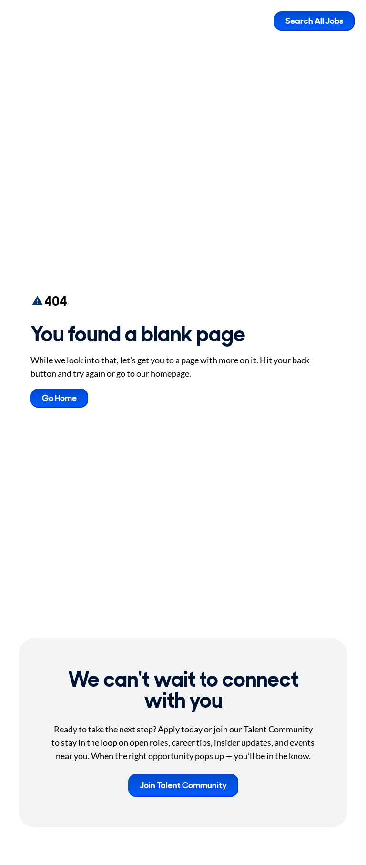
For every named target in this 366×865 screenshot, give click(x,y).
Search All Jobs (314, 21)
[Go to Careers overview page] (45, 21)
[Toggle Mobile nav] (259, 21)
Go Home (59, 398)
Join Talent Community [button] (183, 785)
